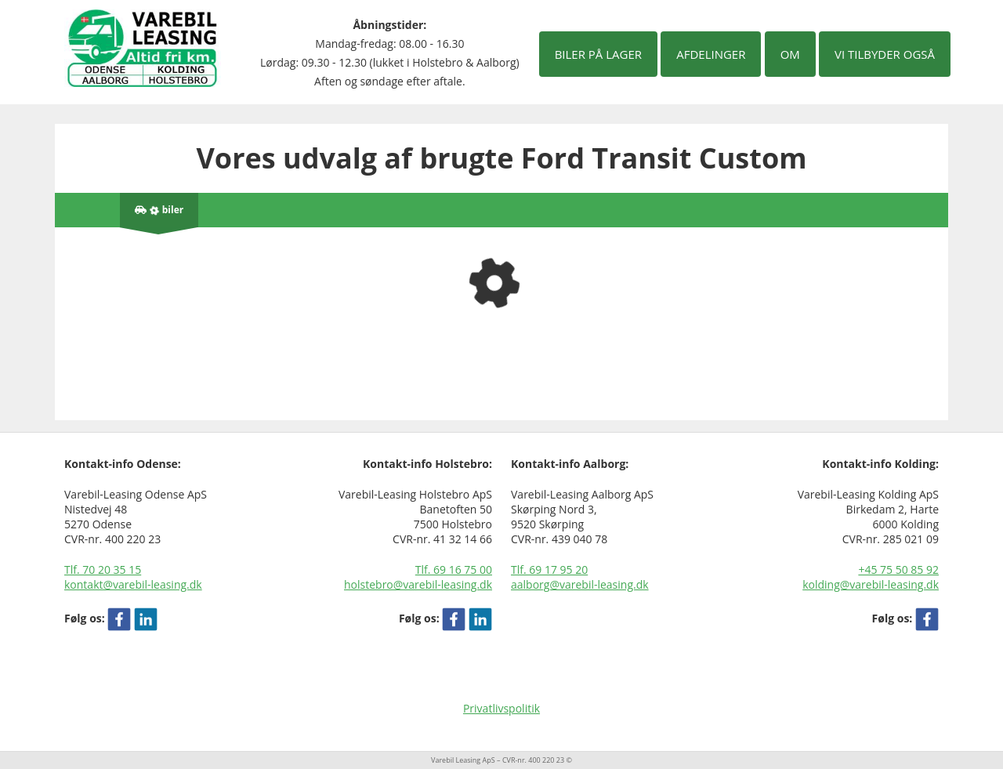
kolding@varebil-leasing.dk (870, 584)
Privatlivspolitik (501, 708)
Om (790, 54)
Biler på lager (598, 54)
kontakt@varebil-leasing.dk (133, 584)
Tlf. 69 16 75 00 (453, 569)
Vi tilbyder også (885, 54)
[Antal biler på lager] (159, 210)
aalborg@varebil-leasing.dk (580, 584)
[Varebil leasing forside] (142, 47)
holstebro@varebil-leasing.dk (418, 584)
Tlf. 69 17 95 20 (549, 569)
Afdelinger (710, 54)
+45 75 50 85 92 (898, 569)
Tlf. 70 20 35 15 (102, 569)
